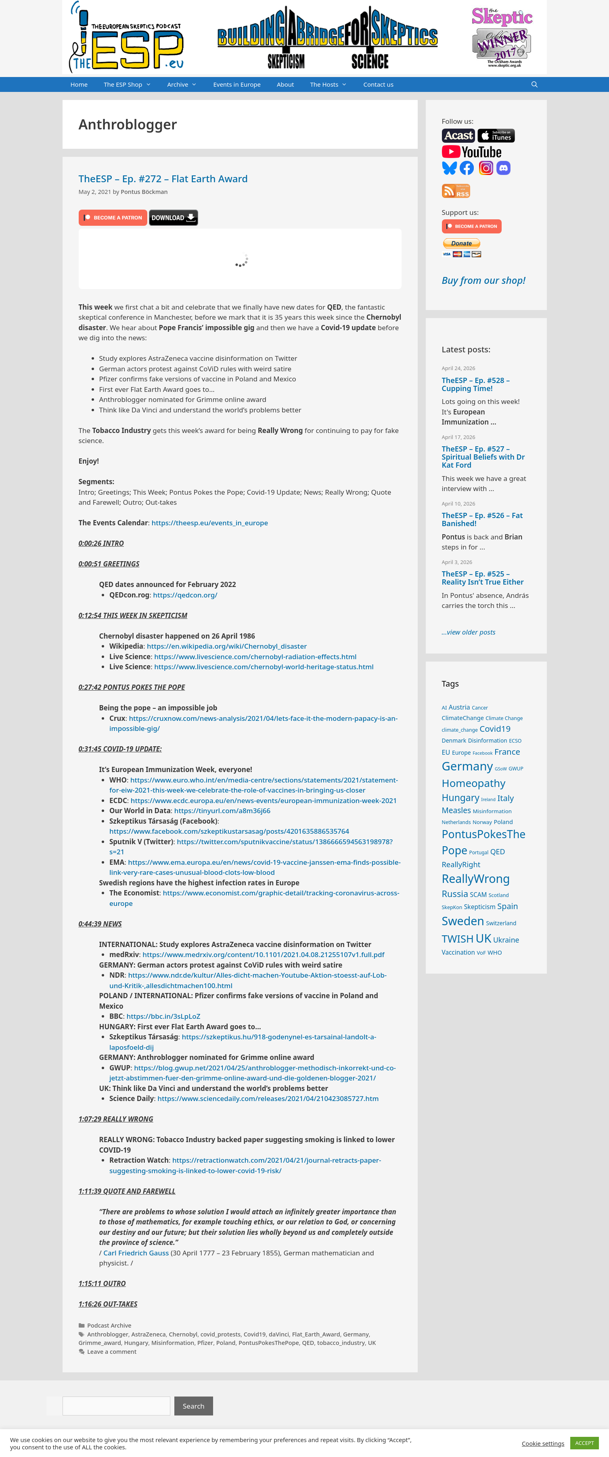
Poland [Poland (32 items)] (503, 822)
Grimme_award (100, 1343)
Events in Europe (237, 84)
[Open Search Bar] (534, 84)
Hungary (136, 1343)
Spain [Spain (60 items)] (507, 906)
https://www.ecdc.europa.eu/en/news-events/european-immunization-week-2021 (264, 800)
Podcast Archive (109, 1325)
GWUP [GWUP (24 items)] (516, 768)
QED (308, 1343)
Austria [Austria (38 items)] (459, 707)
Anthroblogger (107, 1334)
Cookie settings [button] (543, 1443)
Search (194, 1406)
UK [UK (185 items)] (483, 938)
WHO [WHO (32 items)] (495, 952)
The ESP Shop (131, 84)
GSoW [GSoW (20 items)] (501, 769)
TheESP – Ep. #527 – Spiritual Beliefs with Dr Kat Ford (483, 457)
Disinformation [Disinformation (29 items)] (487, 740)
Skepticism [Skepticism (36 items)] (480, 906)
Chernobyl (183, 1334)
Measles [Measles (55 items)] (456, 810)
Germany (356, 1334)
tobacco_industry (341, 1343)
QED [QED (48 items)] (497, 851)
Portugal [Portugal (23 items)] (479, 852)
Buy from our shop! (483, 280)
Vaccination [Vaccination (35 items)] (458, 952)
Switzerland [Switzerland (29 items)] (501, 923)
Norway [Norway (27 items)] (482, 822)
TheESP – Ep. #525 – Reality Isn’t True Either (483, 578)
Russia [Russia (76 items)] (455, 893)
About (285, 84)
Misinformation (172, 1343)
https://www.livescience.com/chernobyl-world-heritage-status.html (264, 666)
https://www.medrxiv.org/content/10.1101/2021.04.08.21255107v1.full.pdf (263, 954)
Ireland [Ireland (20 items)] (488, 799)
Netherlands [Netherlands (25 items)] (456, 822)
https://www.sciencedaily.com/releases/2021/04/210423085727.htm (268, 1098)
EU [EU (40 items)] (446, 752)
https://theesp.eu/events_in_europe (210, 522)
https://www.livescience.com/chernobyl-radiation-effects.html (255, 656)
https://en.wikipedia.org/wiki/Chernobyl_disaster (227, 646)
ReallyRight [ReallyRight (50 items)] (461, 864)
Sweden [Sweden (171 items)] (463, 920)
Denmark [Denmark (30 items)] (454, 740)
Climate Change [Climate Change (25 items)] (504, 718)
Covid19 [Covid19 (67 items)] (495, 728)
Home (79, 84)
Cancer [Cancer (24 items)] (480, 707)
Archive (186, 84)
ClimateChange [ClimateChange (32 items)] (463, 718)
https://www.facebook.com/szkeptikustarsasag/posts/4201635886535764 (229, 831)
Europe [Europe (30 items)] (461, 752)
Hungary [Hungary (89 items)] (460, 797)
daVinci (279, 1334)
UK (372, 1343)
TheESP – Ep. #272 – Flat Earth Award (163, 178)
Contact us (378, 84)
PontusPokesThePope (269, 1343)
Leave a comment (111, 1351)
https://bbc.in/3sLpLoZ (164, 1016)
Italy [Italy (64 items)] (505, 797)
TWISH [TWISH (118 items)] (458, 938)
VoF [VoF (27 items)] (481, 952)
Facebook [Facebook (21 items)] (483, 753)
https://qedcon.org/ (185, 594)
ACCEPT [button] (584, 1443)
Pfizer (205, 1343)
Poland (226, 1343)
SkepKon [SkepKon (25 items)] (452, 907)
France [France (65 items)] (507, 751)
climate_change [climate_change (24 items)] (460, 729)
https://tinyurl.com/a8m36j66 (222, 810)
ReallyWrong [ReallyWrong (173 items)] (476, 878)
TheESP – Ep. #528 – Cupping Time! (476, 384)
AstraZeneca (148, 1334)
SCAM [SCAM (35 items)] (478, 895)
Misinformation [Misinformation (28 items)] (492, 811)
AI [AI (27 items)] (444, 707)
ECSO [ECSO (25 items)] (515, 740)
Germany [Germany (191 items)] (467, 766)
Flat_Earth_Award (316, 1334)
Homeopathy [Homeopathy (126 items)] (474, 783)
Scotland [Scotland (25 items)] (499, 895)
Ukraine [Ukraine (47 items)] (506, 940)
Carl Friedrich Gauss (136, 1252)
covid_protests (221, 1334)
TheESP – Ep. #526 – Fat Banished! (482, 519)
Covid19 (255, 1334)
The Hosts (333, 84)
